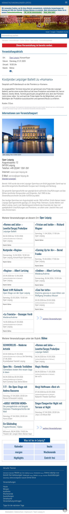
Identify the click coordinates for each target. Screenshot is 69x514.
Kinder (57, 473)
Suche (22, 40)
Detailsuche (7, 498)
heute (47, 32)
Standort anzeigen (9, 179)
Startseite (5, 40)
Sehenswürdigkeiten (15, 478)
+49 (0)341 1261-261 (19, 168)
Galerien (35, 475)
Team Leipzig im (39, 512)
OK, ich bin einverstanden (33, 12)
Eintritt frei (7, 475)
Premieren (31, 473)
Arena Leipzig (49, 472)
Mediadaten (9, 512)
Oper (20, 473)
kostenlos (6, 491)
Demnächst (5, 473)
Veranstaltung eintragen (12, 501)
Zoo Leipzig (25, 473)
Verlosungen (17, 475)
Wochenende (37, 473)
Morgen (31, 475)
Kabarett (23, 478)
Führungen (40, 475)
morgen (53, 32)
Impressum (28, 512)
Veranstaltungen (14, 40)
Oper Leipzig (34, 40)
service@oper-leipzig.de (19, 176)
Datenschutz (19, 512)
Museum (42, 473)
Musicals (45, 475)
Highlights (11, 473)
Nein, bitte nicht (49, 12)
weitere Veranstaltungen (49, 319)
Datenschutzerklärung (14, 12)
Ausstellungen (53, 475)
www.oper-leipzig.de (18, 172)
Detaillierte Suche (62, 32)
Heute (16, 472)
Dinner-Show (31, 478)
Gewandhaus (6, 478)
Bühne (27, 40)
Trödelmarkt (26, 475)
